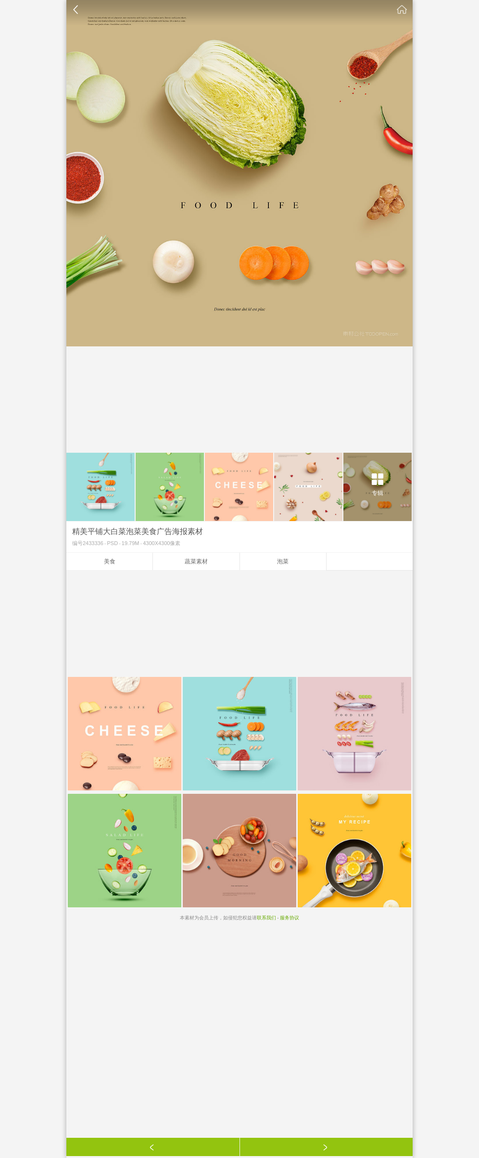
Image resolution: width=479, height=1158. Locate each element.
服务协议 (289, 917)
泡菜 (283, 561)
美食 (109, 561)
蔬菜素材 (196, 561)
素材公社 (402, 9)
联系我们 (266, 917)
